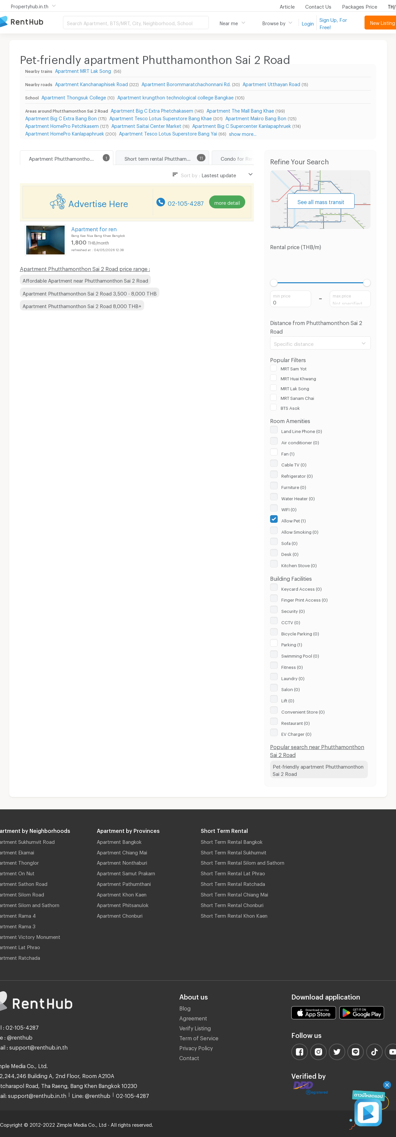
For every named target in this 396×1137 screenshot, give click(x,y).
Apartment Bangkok (119, 841)
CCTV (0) (290, 621)
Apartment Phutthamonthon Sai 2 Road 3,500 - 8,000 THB (90, 293)
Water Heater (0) (298, 497)
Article (287, 6)
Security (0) (293, 610)
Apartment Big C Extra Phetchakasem (152, 110)
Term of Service (198, 1037)
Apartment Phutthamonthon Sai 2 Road (71, 158)
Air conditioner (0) (300, 441)
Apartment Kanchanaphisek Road (91, 83)
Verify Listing (195, 1027)
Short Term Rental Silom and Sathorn (242, 862)
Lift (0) (287, 699)
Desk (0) (290, 553)
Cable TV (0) (294, 463)
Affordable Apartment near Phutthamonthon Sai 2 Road (85, 280)
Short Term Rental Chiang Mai (234, 893)
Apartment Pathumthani (124, 883)
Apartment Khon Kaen (121, 893)
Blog (185, 1007)
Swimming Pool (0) (300, 655)
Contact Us (318, 6)
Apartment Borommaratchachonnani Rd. (186, 83)
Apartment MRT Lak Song (83, 70)
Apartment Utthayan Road (271, 83)
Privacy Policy (196, 1047)
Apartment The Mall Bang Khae (240, 110)
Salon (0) (290, 688)
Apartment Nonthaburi (122, 862)
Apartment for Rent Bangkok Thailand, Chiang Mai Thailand (31, 22)
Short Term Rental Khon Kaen (234, 915)
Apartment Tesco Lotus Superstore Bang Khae (160, 117)
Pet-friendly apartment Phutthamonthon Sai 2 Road (318, 769)
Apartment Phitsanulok (122, 904)
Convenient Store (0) (303, 711)
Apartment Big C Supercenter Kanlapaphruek (241, 125)
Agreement (193, 1017)
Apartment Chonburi (119, 915)
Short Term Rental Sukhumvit (233, 851)
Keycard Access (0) (301, 588)
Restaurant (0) (295, 722)
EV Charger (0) (296, 733)
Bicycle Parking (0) (300, 632)
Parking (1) (291, 643)
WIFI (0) (289, 508)
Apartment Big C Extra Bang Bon (61, 117)
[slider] (274, 283)
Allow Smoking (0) (299, 531)
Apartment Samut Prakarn (126, 872)
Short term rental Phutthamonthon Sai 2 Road (167, 158)
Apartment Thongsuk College (73, 96)
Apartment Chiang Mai (122, 851)
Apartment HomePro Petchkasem (62, 125)
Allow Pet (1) (293, 519)
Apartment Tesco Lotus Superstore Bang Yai (168, 133)
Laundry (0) (293, 677)
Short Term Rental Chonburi (232, 904)
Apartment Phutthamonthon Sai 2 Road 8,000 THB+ (82, 305)
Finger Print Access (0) (304, 599)
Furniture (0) (293, 486)
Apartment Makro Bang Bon (255, 117)
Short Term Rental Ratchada (233, 883)
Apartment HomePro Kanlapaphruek (64, 133)
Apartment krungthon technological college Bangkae (175, 96)
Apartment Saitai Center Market (146, 125)
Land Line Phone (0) (301, 430)
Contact (189, 1057)
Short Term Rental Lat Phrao (233, 872)
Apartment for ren (94, 228)
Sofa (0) (289, 542)
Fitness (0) (292, 666)
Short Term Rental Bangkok (231, 841)
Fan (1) (288, 453)
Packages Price (359, 6)
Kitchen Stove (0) (299, 564)
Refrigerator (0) (297, 475)
